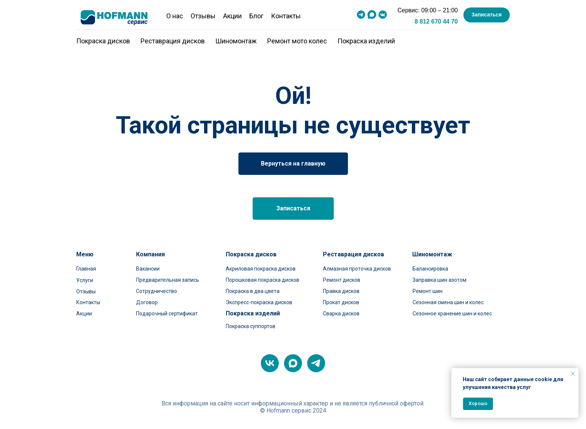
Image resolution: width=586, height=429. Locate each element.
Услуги (84, 280)
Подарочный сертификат (167, 314)
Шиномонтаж (236, 41)
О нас (174, 16)
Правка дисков (341, 291)
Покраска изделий (366, 41)
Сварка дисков (341, 314)
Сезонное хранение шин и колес (452, 314)
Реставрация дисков (173, 41)
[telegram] (316, 363)
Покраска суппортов (250, 326)
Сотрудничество (156, 291)
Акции (232, 16)
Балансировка (430, 269)
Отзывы (203, 16)
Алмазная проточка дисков (357, 269)
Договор (147, 302)
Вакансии (148, 269)
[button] (486, 14)
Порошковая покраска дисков (262, 280)
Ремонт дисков (341, 280)
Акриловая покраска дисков (261, 269)
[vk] (270, 363)
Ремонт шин (427, 291)
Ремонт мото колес (297, 41)
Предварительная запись (167, 280)
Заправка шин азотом (439, 280)
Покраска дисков (103, 41)
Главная (86, 269)
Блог (256, 16)
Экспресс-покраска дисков (259, 302)
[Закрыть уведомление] (573, 373)
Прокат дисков (341, 302)
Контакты (286, 16)
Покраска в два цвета (253, 291)
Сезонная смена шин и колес (448, 302)
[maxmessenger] (293, 363)
